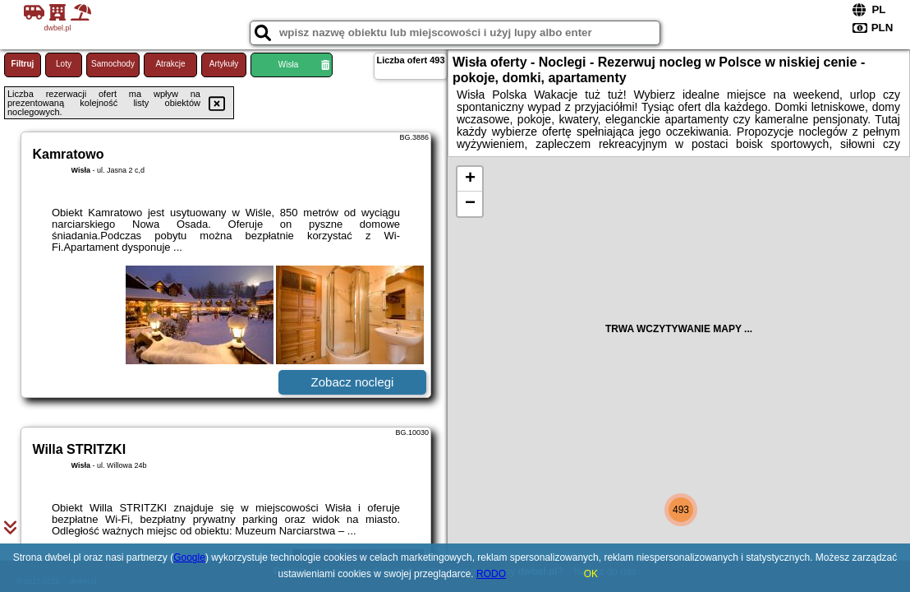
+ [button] (470, 179)
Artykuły (224, 63)
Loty (63, 63)
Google (189, 557)
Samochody (113, 63)
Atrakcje (170, 63)
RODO (491, 574)
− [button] (470, 204)
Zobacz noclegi (352, 382)
